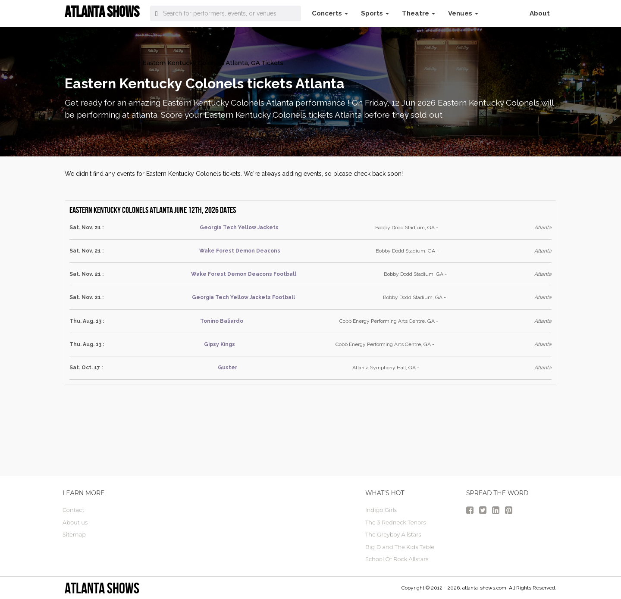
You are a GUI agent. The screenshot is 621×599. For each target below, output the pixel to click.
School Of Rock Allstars (397, 558)
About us (75, 522)
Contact (74, 509)
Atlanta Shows (102, 588)
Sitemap (74, 534)
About (540, 13)
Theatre (418, 13)
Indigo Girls (381, 509)
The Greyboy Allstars (393, 534)
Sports (375, 13)
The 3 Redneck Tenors (395, 522)
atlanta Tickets (87, 63)
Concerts (330, 13)
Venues (463, 13)
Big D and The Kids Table (399, 546)
